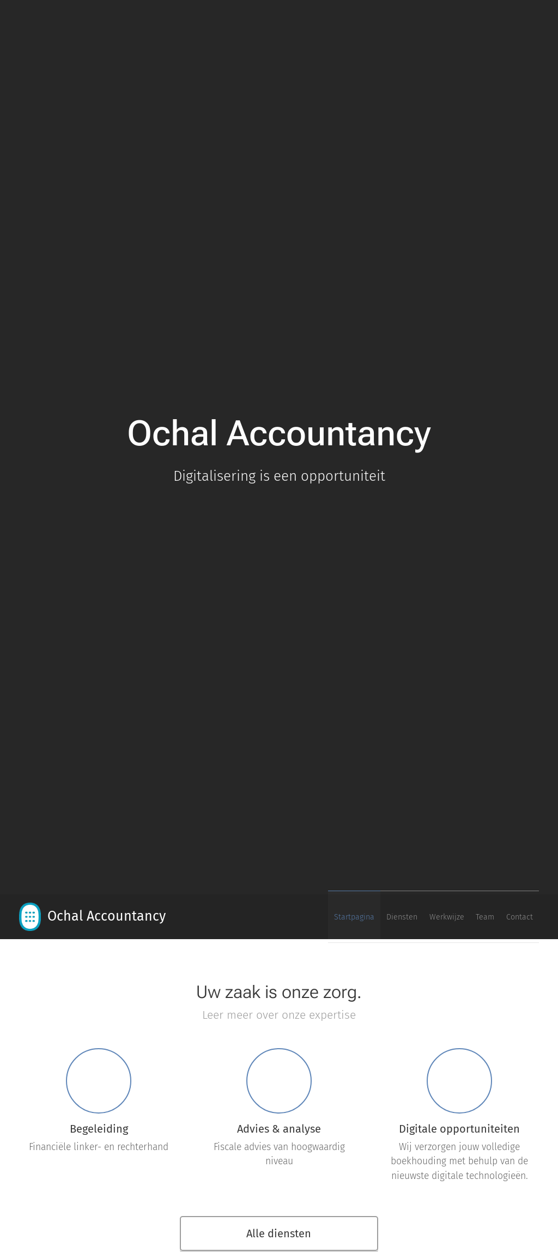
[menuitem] (450, 916)
